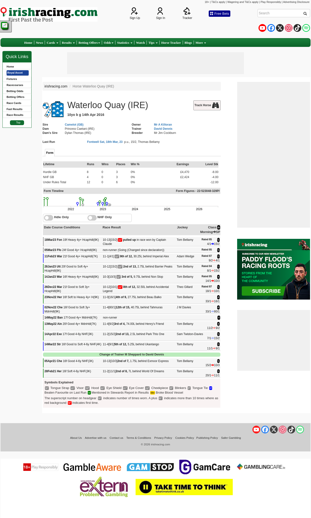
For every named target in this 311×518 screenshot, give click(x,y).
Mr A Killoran (163, 124)
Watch (140, 42)
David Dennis (163, 128)
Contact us (116, 437)
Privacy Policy (163, 437)
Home (28, 42)
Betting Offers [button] (89, 42)
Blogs (188, 42)
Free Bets (219, 14)
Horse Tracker (171, 42)
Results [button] (68, 42)
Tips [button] (153, 42)
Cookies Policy (184, 437)
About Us (76, 437)
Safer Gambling (231, 437)
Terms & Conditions (138, 437)
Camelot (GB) (74, 124)
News (39, 42)
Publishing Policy (207, 437)
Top (18, 122)
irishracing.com (55, 86)
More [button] (201, 42)
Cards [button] (52, 42)
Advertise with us (95, 437)
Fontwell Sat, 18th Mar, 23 (105, 142)
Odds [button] (108, 42)
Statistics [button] (124, 42)
